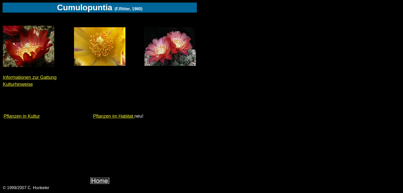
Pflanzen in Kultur (22, 116)
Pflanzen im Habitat (113, 116)
